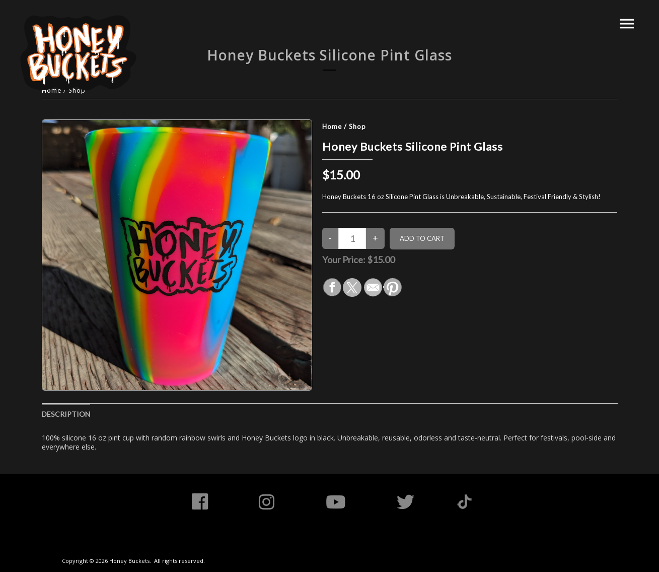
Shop (357, 126)
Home (332, 126)
